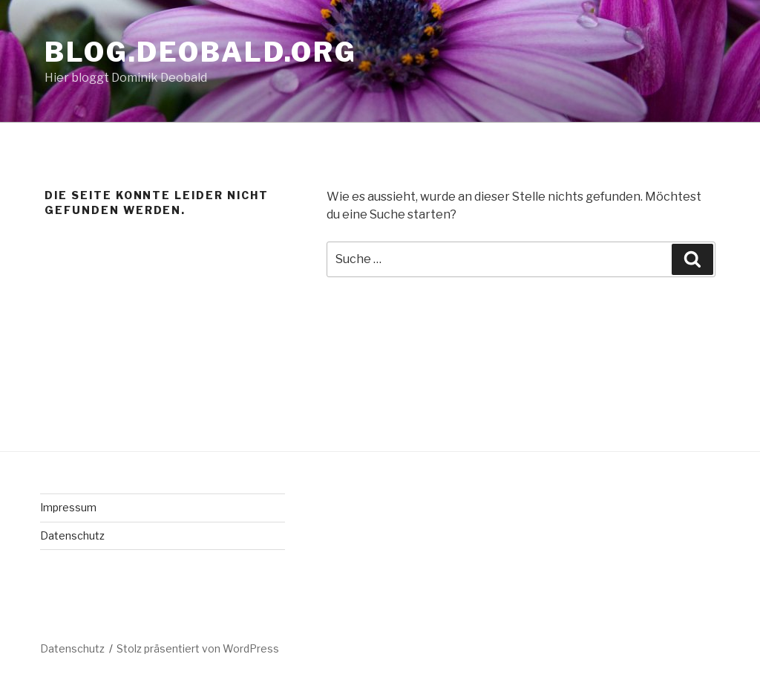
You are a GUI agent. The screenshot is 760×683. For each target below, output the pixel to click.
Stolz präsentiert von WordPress (198, 648)
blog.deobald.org (201, 52)
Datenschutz (72, 535)
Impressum (68, 507)
